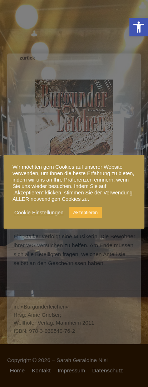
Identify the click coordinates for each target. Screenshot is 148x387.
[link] (138, 27)
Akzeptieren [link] (85, 212)
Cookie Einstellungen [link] (39, 212)
